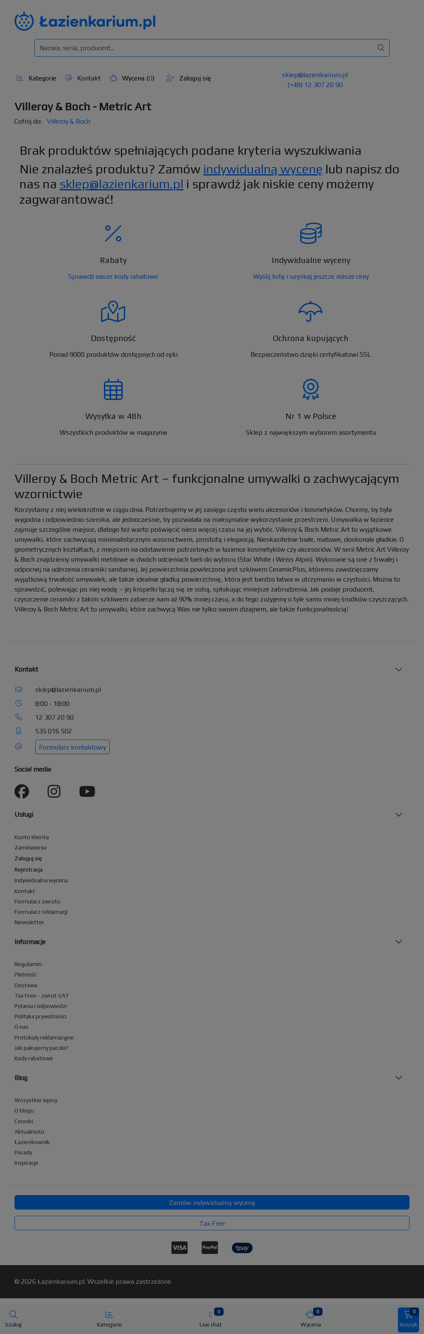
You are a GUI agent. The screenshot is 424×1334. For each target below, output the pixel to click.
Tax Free (212, 1223)
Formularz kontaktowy (72, 747)
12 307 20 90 (54, 717)
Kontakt (83, 78)
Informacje (30, 942)
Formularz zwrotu (37, 901)
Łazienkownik (32, 1142)
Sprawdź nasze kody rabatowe (113, 276)
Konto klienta (31, 837)
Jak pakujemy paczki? (41, 1047)
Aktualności (29, 1131)
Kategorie (36, 78)
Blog (20, 1078)
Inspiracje (26, 1162)
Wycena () (132, 78)
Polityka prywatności (40, 1016)
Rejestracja (28, 869)
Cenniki (23, 1121)
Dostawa (25, 985)
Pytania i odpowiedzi (40, 1006)
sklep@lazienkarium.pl (315, 75)
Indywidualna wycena (41, 880)
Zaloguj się (188, 78)
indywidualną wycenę (263, 169)
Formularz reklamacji (40, 911)
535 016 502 (53, 731)
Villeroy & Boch (68, 121)
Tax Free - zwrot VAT (41, 995)
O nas (21, 1026)
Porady (23, 1152)
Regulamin (28, 964)
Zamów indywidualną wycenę (212, 1203)
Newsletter (29, 922)
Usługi (23, 814)
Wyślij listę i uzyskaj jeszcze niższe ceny (311, 276)
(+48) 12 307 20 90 (315, 85)
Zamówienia (30, 847)
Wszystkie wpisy (35, 1100)
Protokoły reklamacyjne (44, 1037)
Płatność (25, 974)
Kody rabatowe (33, 1058)
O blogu (24, 1110)
